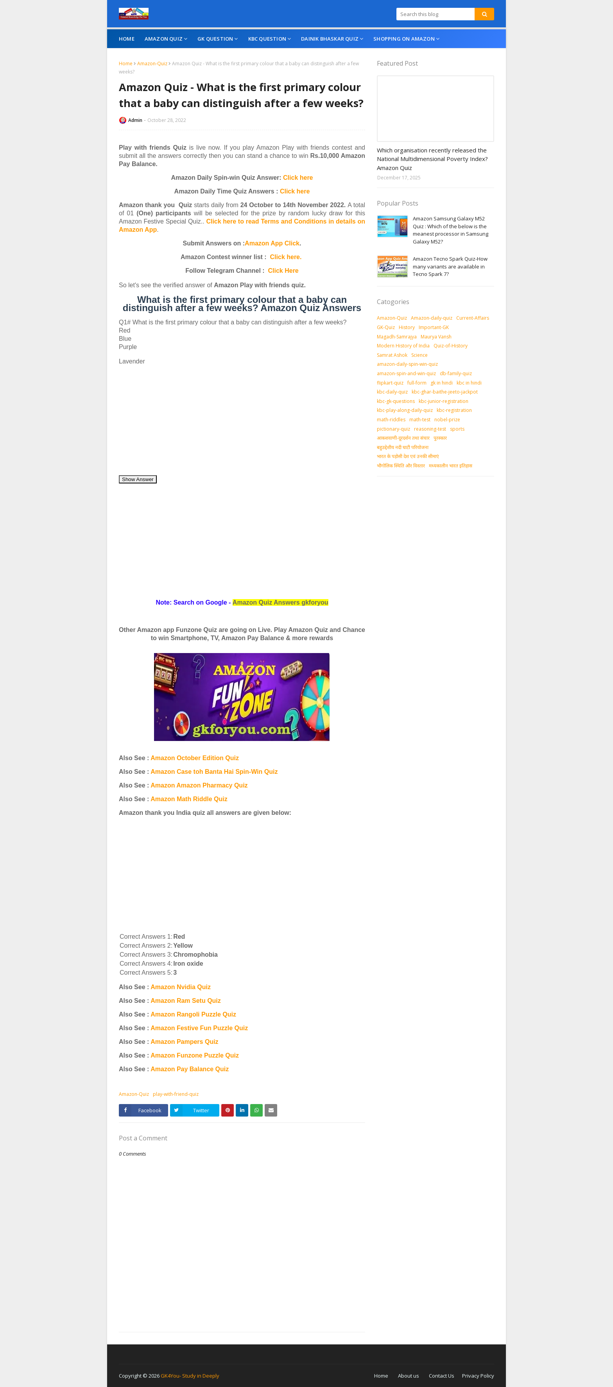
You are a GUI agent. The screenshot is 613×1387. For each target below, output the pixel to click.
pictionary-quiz (393, 429)
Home (126, 63)
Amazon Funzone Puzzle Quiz (195, 1055)
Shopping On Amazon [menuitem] (404, 38)
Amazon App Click (272, 243)
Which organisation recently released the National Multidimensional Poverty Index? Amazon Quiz (432, 159)
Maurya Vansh (436, 336)
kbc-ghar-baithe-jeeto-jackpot (445, 391)
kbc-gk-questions (396, 401)
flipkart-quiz (390, 382)
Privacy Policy (478, 1375)
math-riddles (391, 419)
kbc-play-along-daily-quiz (405, 410)
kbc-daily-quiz (392, 391)
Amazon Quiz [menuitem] (164, 38)
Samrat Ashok (392, 355)
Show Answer (138, 479)
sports (457, 429)
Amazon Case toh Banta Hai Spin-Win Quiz (214, 771)
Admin (135, 120)
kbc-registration (454, 410)
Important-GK (434, 327)
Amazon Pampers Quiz (184, 1041)
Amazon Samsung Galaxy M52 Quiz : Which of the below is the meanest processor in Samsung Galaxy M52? (450, 230)
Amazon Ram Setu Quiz (186, 1000)
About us (408, 1375)
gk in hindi (441, 382)
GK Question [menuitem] (215, 38)
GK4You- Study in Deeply (190, 1375)
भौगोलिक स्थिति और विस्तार (401, 465)
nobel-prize (447, 419)
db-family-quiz (456, 373)
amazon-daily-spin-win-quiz (407, 364)
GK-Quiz (386, 327)
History (407, 327)
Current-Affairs (472, 318)
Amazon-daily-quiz (431, 318)
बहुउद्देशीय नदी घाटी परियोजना (402, 447)
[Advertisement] (242, 420)
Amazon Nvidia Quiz (181, 987)
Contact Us (441, 1375)
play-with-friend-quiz (176, 1094)
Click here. (286, 257)
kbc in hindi (469, 382)
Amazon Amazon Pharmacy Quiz (199, 785)
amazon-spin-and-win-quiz (406, 373)
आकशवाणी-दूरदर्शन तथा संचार (403, 438)
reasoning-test (430, 429)
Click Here (283, 270)
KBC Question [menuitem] (267, 38)
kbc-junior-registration (443, 401)
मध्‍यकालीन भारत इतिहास (450, 465)
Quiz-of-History (451, 345)
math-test (419, 419)
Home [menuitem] (126, 38)
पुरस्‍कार (440, 438)
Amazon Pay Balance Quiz (190, 1069)
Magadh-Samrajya (397, 336)
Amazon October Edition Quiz (195, 758)
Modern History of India (403, 345)
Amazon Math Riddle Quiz (189, 799)
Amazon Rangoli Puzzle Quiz (193, 1014)
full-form (417, 382)
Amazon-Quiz (152, 63)
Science (419, 355)
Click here (298, 177)
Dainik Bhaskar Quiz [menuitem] (329, 38)
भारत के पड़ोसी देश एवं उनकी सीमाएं (408, 456)
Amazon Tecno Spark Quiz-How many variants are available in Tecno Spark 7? (450, 266)
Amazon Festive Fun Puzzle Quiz (199, 1028)
